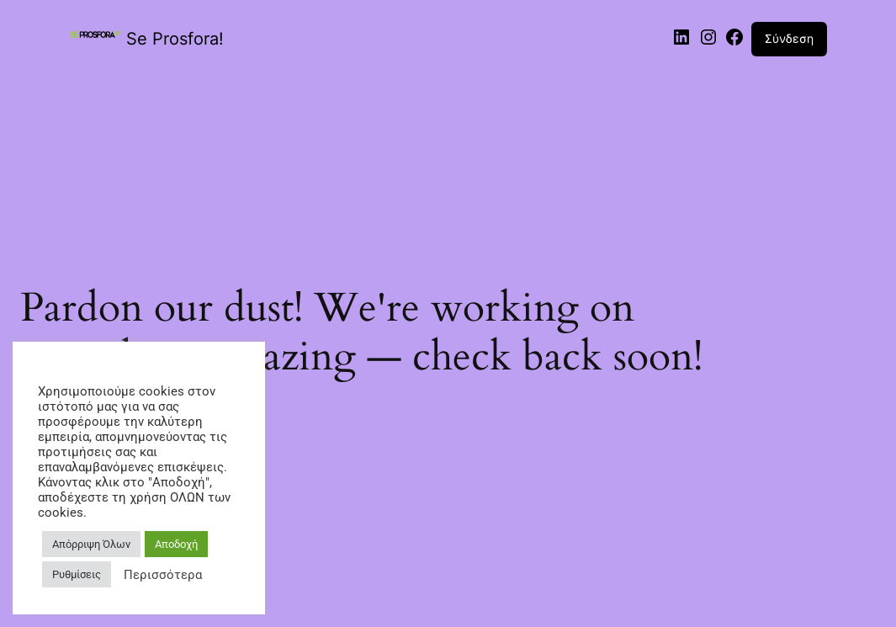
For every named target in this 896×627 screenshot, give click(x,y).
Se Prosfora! (175, 39)
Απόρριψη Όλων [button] (91, 544)
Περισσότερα (163, 574)
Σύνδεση (789, 38)
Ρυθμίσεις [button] (76, 574)
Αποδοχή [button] (176, 544)
